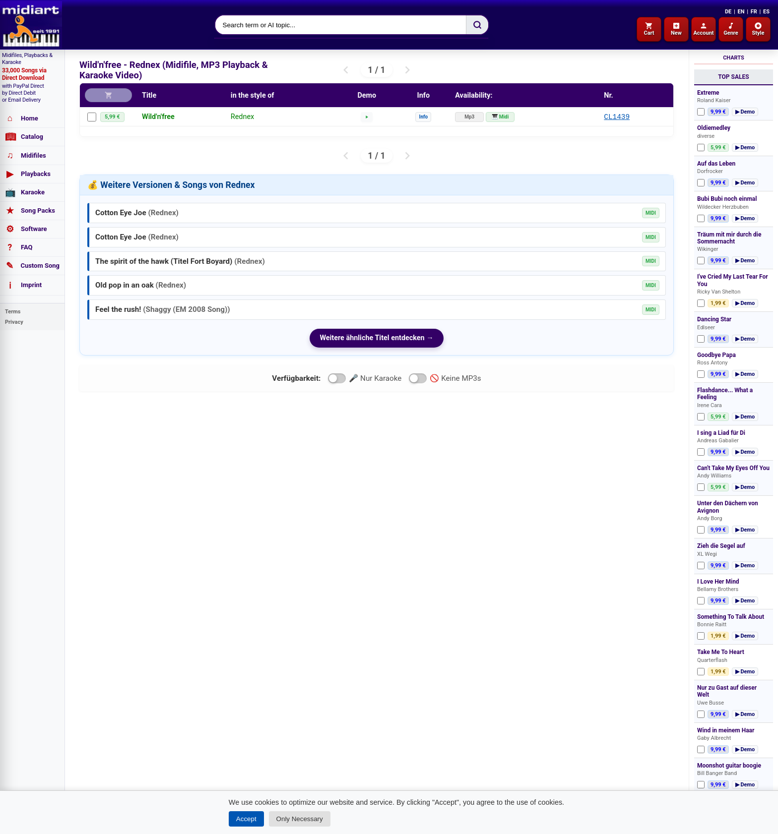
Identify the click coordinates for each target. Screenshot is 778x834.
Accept (246, 819)
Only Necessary (299, 819)
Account (703, 29)
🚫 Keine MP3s (445, 378)
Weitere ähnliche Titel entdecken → (376, 338)
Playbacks (28, 174)
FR (754, 11)
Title (149, 95)
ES (766, 11)
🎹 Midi (500, 116)
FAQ (19, 247)
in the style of (252, 95)
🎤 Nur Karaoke (364, 378)
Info (423, 116)
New (676, 29)
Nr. (608, 95)
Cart (649, 29)
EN (740, 11)
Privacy (14, 322)
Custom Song (32, 266)
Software (26, 229)
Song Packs (30, 211)
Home (21, 118)
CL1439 (617, 116)
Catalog (24, 137)
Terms (12, 311)
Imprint (23, 285)
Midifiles (25, 155)
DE (728, 11)
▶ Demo (745, 112)
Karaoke (25, 192)
